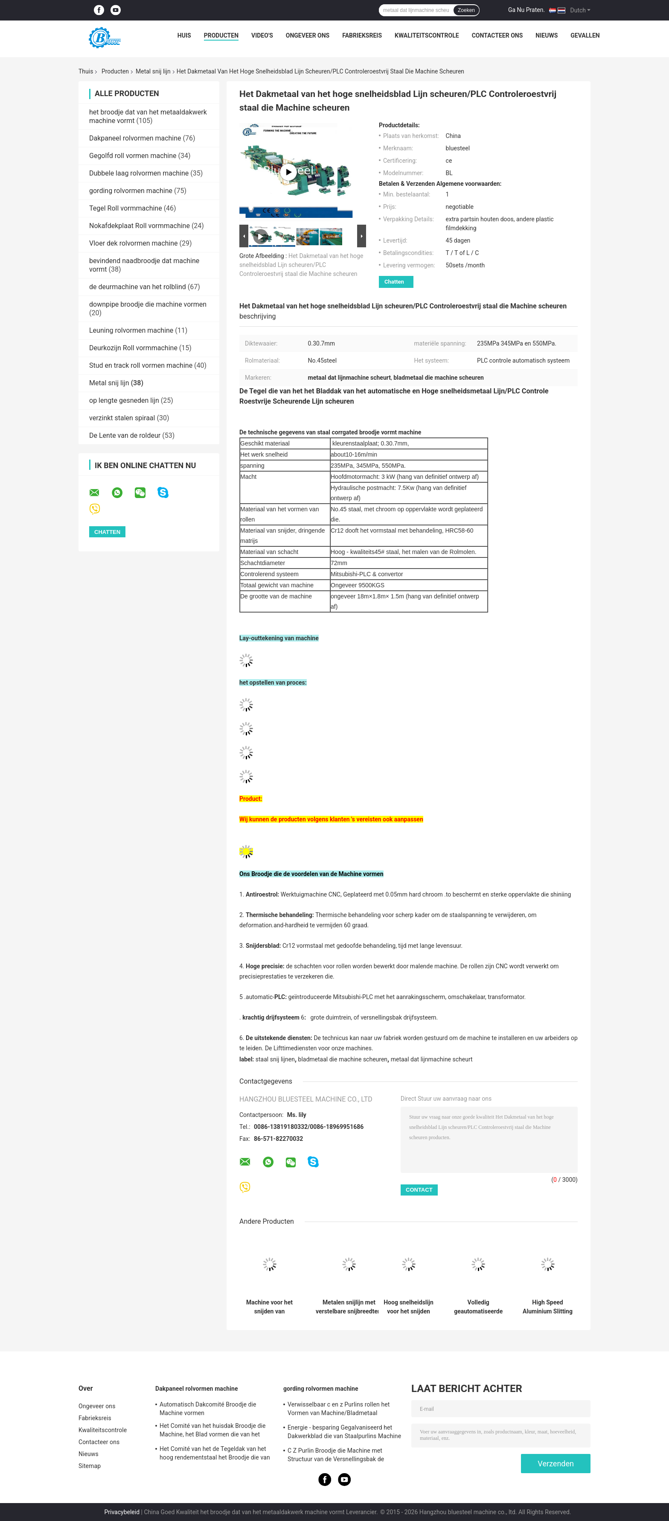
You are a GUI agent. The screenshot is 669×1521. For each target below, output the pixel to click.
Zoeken (466, 10)
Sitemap (90, 1465)
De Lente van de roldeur (124, 435)
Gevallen (584, 35)
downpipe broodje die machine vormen (148, 304)
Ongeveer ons (307, 35)
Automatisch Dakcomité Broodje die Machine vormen (208, 1408)
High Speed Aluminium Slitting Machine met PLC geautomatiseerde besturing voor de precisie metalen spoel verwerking (548, 1307)
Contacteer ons (497, 35)
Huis (184, 35)
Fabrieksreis (362, 35)
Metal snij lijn (153, 71)
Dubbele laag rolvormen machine (139, 173)
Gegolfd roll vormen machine (133, 156)
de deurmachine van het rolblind (137, 287)
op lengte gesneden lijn (124, 400)
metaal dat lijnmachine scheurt (432, 1059)
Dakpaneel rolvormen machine (135, 138)
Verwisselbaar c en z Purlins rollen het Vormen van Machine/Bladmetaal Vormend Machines (339, 1410)
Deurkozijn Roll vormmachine (133, 348)
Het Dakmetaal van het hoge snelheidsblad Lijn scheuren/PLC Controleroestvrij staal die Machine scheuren (301, 264)
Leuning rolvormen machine (131, 330)
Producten (221, 35)
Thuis (86, 71)
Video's (262, 35)
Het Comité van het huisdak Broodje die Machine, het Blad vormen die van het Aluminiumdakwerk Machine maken (213, 1431)
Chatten (394, 281)
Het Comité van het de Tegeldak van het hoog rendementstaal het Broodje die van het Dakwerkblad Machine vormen (215, 1454)
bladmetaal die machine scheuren (343, 1059)
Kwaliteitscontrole (427, 35)
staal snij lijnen (275, 1059)
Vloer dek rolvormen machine (133, 243)
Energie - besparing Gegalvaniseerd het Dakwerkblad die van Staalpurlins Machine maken (344, 1433)
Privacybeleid (122, 1512)
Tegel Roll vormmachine (125, 208)
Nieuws (546, 35)
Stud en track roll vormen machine (140, 365)
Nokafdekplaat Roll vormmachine (139, 226)
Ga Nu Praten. (526, 9)
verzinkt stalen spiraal (122, 418)
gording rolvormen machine (130, 191)
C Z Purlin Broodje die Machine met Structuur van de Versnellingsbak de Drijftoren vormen (336, 1456)
